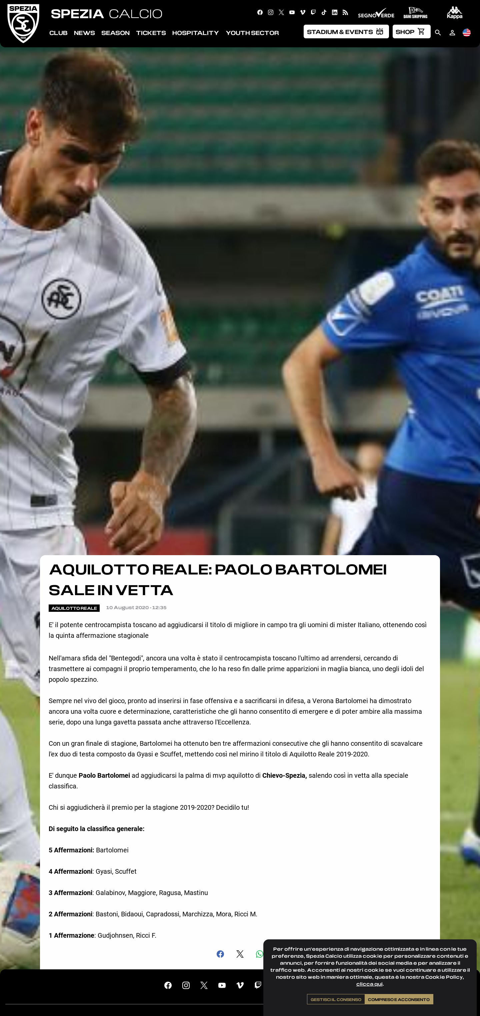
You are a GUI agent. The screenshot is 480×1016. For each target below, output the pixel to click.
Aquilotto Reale (74, 608)
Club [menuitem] (58, 32)
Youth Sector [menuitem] (252, 32)
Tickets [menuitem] (151, 32)
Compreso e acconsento (399, 999)
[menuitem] (346, 31)
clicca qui (369, 983)
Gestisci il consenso (336, 999)
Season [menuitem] (115, 32)
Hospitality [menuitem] (195, 32)
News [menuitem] (84, 32)
